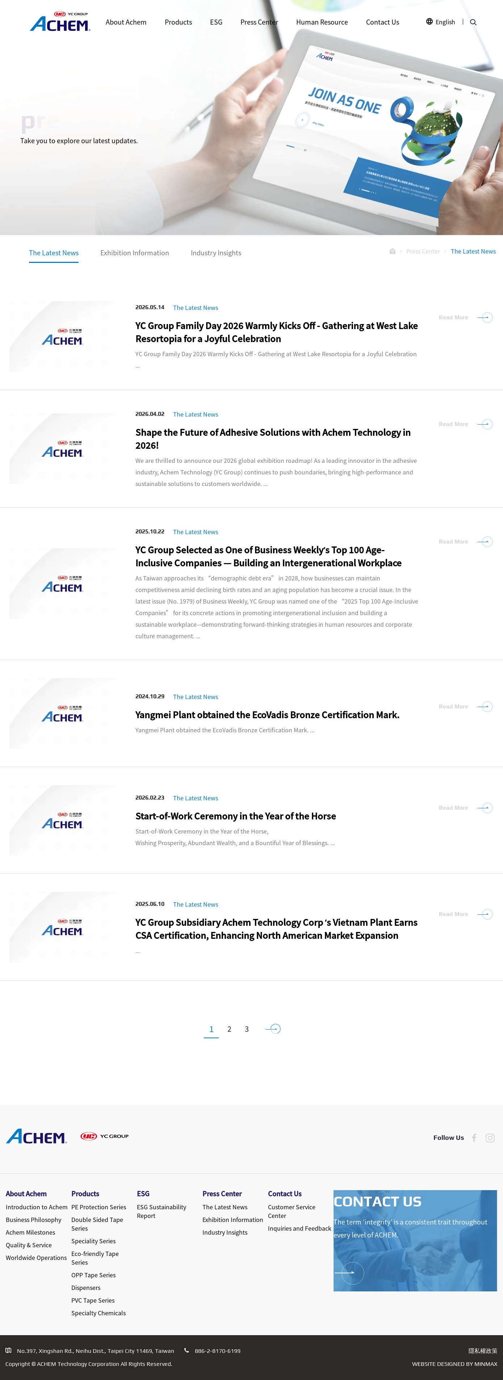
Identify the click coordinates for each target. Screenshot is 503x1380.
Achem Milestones (30, 1232)
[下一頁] (276, 1028)
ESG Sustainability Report (161, 1211)
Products (178, 21)
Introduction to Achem (37, 1206)
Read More (453, 317)
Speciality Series (93, 1240)
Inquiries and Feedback (299, 1228)
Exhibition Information (134, 252)
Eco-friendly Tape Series (95, 1257)
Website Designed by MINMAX (455, 1363)
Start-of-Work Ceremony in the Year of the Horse (235, 815)
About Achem (126, 21)
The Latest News (54, 252)
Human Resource (322, 21)
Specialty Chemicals (98, 1312)
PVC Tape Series (92, 1300)
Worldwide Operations (36, 1257)
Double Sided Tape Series (97, 1223)
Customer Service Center (291, 1211)
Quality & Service (29, 1244)
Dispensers (85, 1287)
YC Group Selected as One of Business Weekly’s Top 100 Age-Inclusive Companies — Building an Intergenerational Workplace (268, 556)
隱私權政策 (483, 1350)
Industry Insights (216, 252)
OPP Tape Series (93, 1274)
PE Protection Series (98, 1206)
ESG (216, 21)
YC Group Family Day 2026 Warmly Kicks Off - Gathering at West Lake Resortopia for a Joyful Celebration (276, 332)
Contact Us (382, 21)
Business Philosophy (33, 1219)
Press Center (259, 21)
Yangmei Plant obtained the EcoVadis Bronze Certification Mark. (267, 714)
